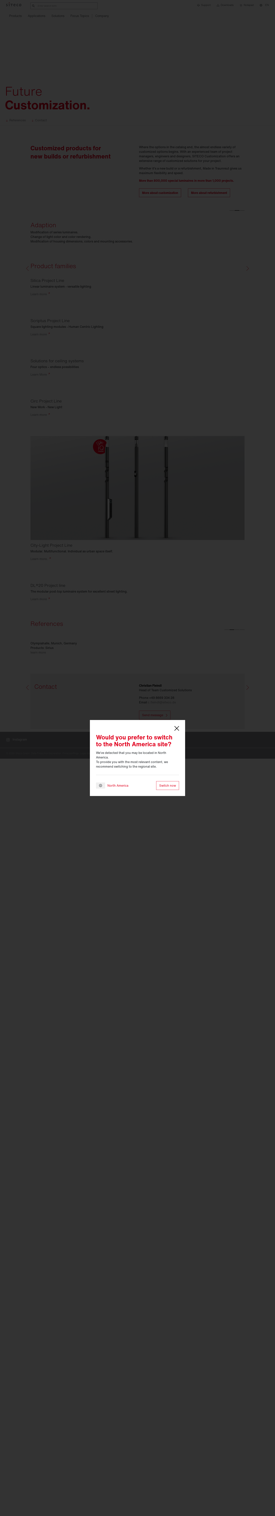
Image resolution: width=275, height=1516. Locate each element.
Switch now (167, 785)
